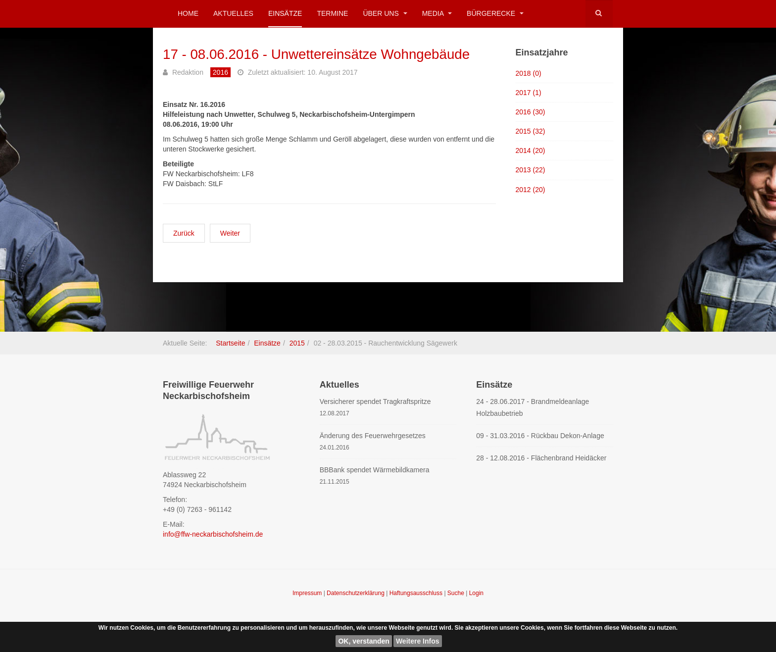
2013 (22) (530, 170)
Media (437, 13)
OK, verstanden (363, 641)
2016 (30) (530, 112)
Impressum (308, 593)
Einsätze (285, 13)
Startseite (230, 343)
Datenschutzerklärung (356, 593)
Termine (332, 13)
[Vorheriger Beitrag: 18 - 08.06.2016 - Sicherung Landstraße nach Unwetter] (184, 233)
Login (476, 593)
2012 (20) (530, 190)
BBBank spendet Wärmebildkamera (375, 470)
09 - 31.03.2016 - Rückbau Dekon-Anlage (540, 436)
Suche (455, 593)
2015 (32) (530, 131)
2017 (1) (528, 93)
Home (188, 13)
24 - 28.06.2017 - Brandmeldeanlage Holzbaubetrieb (532, 407)
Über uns (385, 13)
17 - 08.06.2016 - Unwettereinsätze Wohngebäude (318, 54)
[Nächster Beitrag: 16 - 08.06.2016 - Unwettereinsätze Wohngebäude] (230, 233)
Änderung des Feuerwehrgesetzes (373, 436)
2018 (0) (528, 73)
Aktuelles (233, 13)
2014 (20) (530, 150)
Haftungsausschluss (416, 593)
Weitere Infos (417, 641)
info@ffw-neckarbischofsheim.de (213, 534)
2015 (297, 343)
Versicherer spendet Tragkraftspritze (375, 401)
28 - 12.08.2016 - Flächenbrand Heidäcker (541, 458)
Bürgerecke (495, 13)
